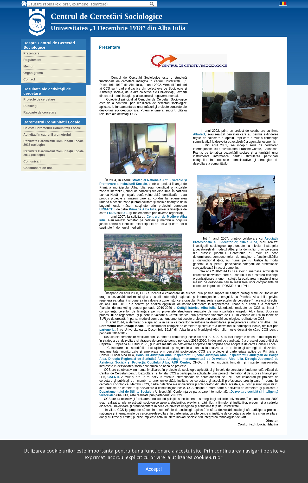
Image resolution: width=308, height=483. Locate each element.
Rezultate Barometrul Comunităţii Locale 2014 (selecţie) (53, 153)
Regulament (32, 60)
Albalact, (199, 134)
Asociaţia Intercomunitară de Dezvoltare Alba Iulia (204, 359)
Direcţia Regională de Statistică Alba (136, 359)
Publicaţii (30, 106)
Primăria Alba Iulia (142, 209)
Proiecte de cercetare (39, 99)
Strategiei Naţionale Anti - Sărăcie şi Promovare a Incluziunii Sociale (143, 182)
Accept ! (153, 469)
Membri (29, 66)
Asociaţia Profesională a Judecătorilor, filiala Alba (235, 240)
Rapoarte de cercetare (39, 112)
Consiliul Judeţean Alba (154, 355)
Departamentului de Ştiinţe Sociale (125, 391)
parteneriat (107, 329)
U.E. (126, 213)
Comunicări (32, 161)
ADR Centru (180, 362)
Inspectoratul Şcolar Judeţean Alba (200, 355)
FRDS (111, 213)
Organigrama (33, 73)
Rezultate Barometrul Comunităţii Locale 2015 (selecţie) (53, 143)
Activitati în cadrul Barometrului (47, 134)
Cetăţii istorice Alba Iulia (196, 308)
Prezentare (31, 53)
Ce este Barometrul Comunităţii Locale (52, 128)
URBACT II (107, 209)
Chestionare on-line (38, 168)
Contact (29, 79)
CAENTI (113, 377)
